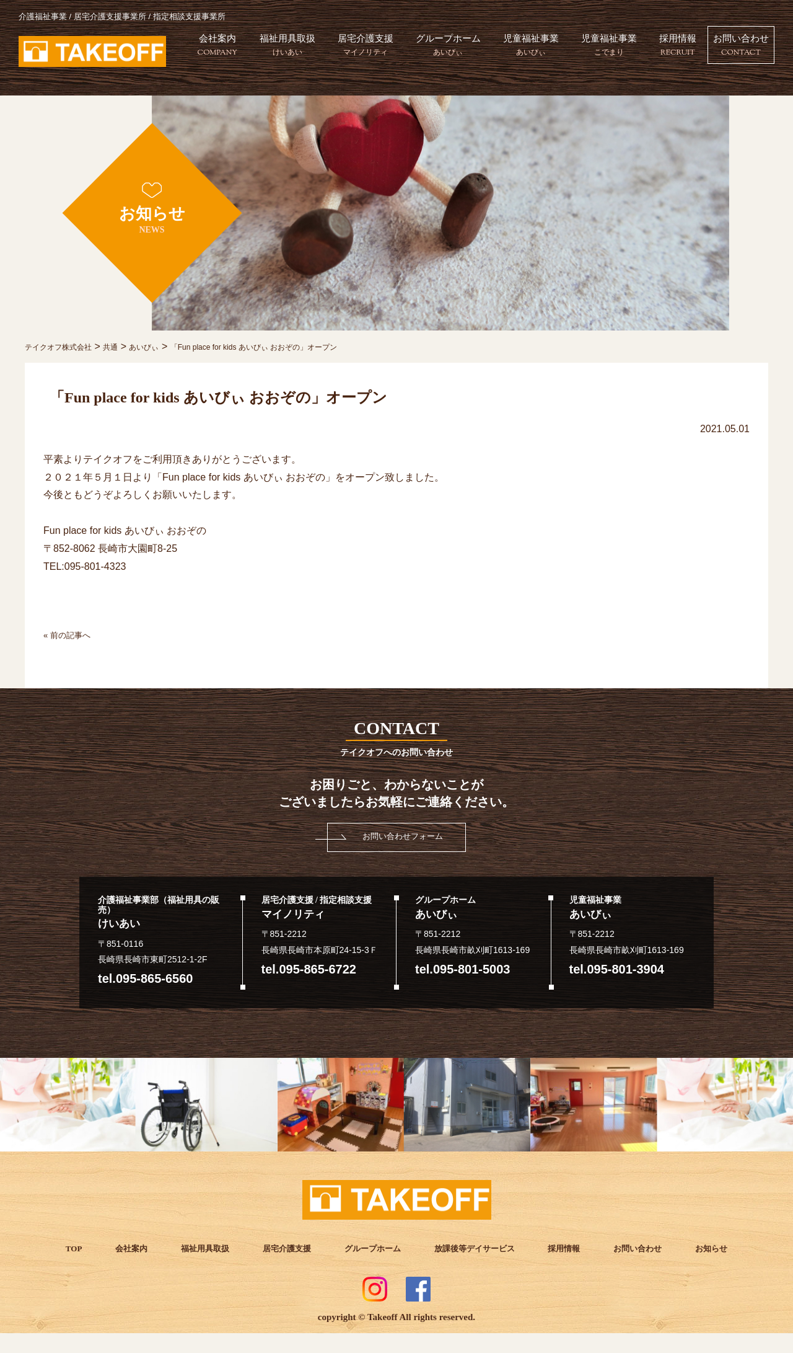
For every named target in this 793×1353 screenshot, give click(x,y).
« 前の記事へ (72, 634)
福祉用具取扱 (341, 48)
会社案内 (268, 48)
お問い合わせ (733, 97)
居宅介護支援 (421, 48)
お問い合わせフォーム (402, 836)
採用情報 (743, 48)
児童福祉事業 (592, 48)
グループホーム (506, 48)
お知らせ (704, 1248)
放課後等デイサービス (472, 1248)
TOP (79, 1248)
